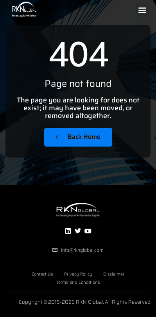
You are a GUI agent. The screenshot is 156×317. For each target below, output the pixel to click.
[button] (142, 10)
